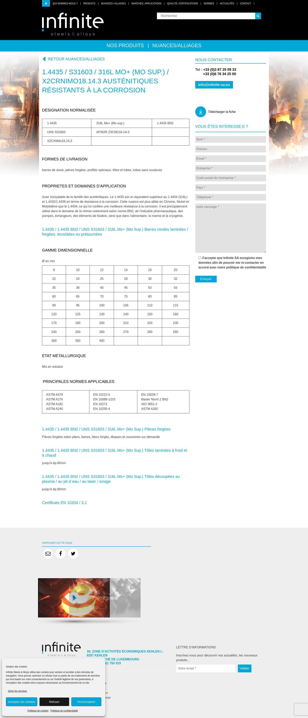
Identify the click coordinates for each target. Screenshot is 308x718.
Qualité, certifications (182, 3)
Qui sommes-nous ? (65, 3)
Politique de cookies (38, 710)
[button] (258, 16)
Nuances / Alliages (113, 3)
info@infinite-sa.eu (214, 85)
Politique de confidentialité (64, 710)
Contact (245, 3)
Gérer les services (17, 691)
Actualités (227, 3)
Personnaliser (86, 701)
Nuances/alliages (177, 45)
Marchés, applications (146, 3)
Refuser (54, 701)
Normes (209, 3)
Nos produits (125, 45)
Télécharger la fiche (222, 111)
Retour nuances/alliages (73, 58)
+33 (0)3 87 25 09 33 (219, 70)
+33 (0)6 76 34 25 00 (215, 74)
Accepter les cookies (21, 701)
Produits (89, 3)
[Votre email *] (205, 668)
